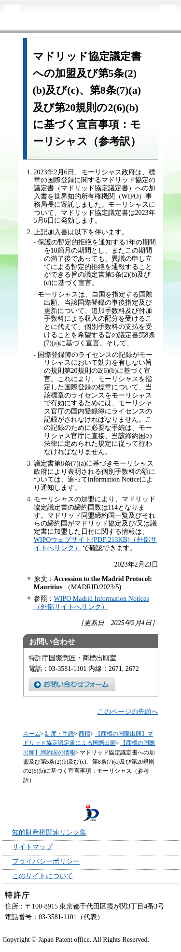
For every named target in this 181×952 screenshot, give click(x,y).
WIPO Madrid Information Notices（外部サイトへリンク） (91, 603)
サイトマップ (32, 847)
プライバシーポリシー (46, 861)
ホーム (32, 733)
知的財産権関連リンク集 (49, 832)
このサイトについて (42, 876)
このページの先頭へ (127, 711)
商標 (84, 733)
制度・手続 (59, 733)
